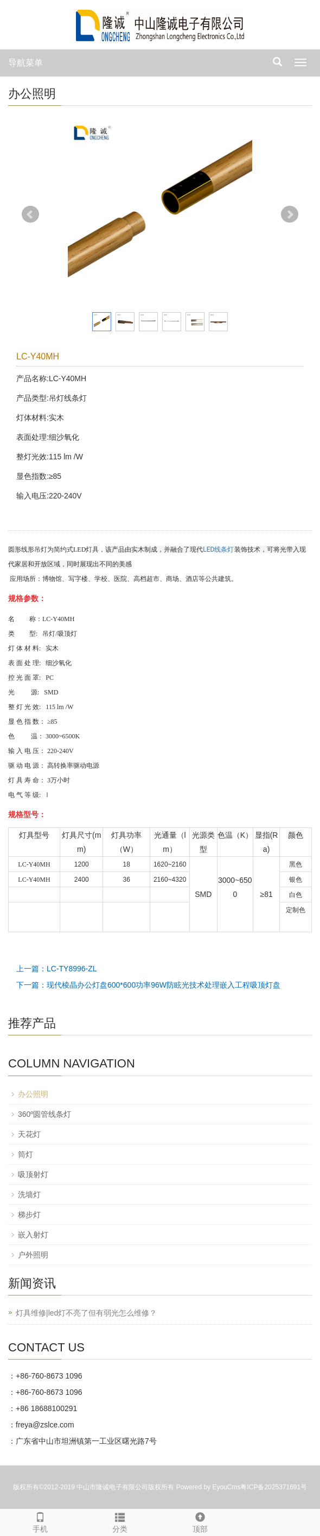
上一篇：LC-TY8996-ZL (56, 968)
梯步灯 (29, 1214)
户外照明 (33, 1254)
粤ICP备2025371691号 (273, 1487)
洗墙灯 (29, 1194)
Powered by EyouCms (207, 1487)
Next (289, 214)
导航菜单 (25, 62)
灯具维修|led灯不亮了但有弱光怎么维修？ (86, 1313)
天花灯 (29, 1134)
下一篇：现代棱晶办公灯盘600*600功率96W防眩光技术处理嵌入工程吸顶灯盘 (148, 985)
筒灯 (25, 1154)
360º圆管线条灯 (44, 1114)
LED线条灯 (218, 549)
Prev (30, 214)
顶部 (200, 1521)
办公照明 (33, 1094)
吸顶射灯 (33, 1174)
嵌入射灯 (33, 1234)
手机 (40, 1521)
